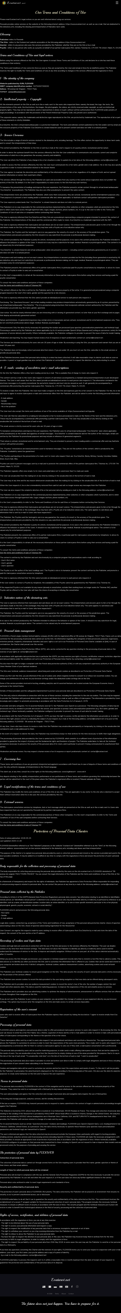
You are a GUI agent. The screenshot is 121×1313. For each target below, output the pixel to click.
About (64, 1294)
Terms (57, 1294)
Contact (71, 1294)
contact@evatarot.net (17, 92)
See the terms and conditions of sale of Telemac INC (20, 285)
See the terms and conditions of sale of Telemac (19, 825)
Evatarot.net (60, 1280)
